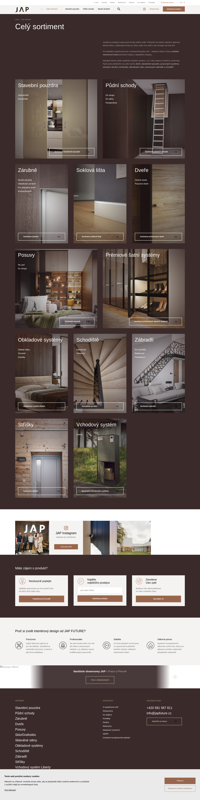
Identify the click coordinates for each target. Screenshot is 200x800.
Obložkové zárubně (27, 184)
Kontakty (151, 2)
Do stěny (110, 99)
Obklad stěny (24, 350)
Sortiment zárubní (41, 237)
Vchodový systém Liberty (33, 767)
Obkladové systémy (40, 340)
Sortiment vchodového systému (100, 491)
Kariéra (131, 2)
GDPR (105, 734)
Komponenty (111, 103)
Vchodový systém (96, 424)
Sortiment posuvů (77, 321)
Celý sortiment (51, 9)
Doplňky (21, 357)
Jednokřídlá (23, 95)
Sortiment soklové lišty (100, 237)
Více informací (10, 790)
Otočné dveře (141, 180)
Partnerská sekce (167, 2)
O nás (96, 2)
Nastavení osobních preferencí (180, 788)
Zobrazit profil (66, 547)
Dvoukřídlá (23, 99)
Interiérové (81, 350)
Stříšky (26, 424)
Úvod (17, 19)
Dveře (141, 170)
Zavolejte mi (158, 599)
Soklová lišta (90, 170)
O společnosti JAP (110, 707)
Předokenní (140, 357)
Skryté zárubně (104, 9)
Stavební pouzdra (72, 9)
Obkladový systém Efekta (41, 406)
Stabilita (117, 639)
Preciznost (31, 639)
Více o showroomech (100, 680)
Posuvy (26, 255)
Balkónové (139, 353)
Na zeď (21, 265)
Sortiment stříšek (41, 491)
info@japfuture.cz (159, 713)
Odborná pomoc (165, 639)
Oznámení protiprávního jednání (116, 738)
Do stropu (110, 95)
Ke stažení (141, 2)
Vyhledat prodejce (174, 9)
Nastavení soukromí (111, 730)
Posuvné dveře (141, 184)
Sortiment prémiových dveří (158, 237)
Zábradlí (144, 340)
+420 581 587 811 (159, 708)
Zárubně (27, 170)
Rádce (112, 2)
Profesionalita (76, 639)
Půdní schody (88, 9)
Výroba (104, 2)
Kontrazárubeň (24, 191)
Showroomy (154, 9)
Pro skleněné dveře (27, 187)
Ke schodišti (140, 350)
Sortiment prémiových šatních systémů (155, 321)
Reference (122, 2)
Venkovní (80, 353)
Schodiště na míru (100, 406)
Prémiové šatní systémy (133, 255)
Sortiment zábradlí (158, 406)
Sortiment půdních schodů (161, 152)
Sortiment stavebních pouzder (72, 152)
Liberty (79, 434)
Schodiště (87, 340)
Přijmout (180, 781)
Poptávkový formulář (41, 599)
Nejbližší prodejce (164, 721)
